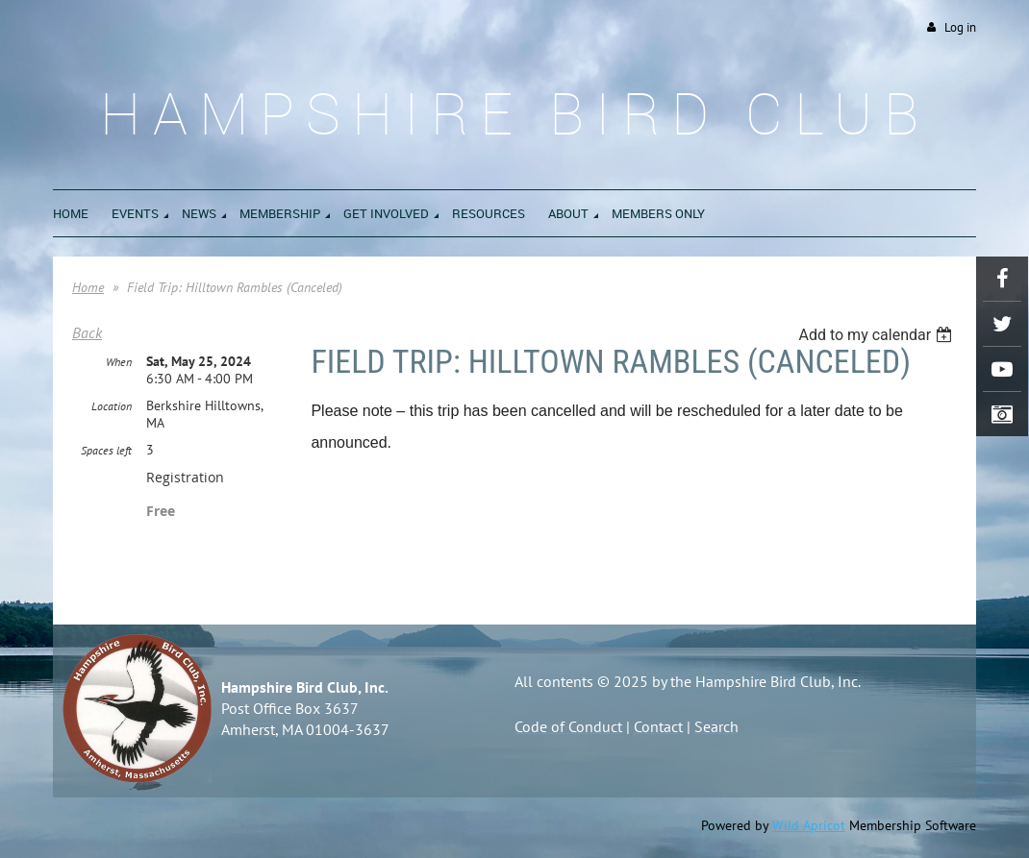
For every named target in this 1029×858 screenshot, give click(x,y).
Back (87, 332)
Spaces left (106, 450)
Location (111, 406)
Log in (960, 27)
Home (88, 287)
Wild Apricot (808, 825)
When (119, 362)
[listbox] (877, 335)
